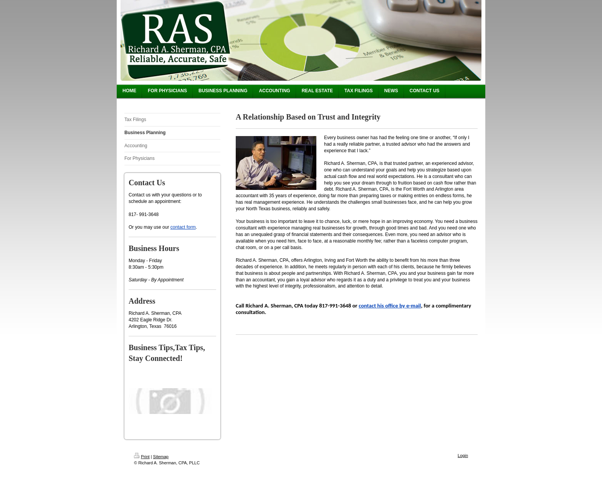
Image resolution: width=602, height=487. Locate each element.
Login (463, 455)
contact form (183, 227)
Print (142, 456)
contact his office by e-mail (390, 305)
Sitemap (161, 456)
